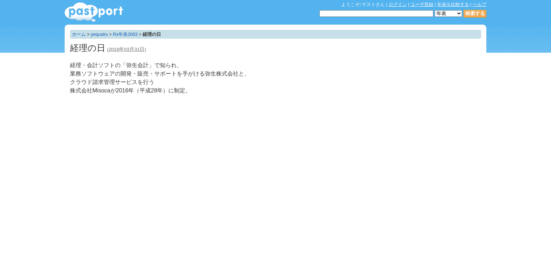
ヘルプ (479, 4)
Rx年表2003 (125, 34)
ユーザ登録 (421, 4)
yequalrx (99, 34)
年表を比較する (453, 4)
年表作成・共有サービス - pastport (94, 12)
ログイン (398, 4)
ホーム (79, 34)
